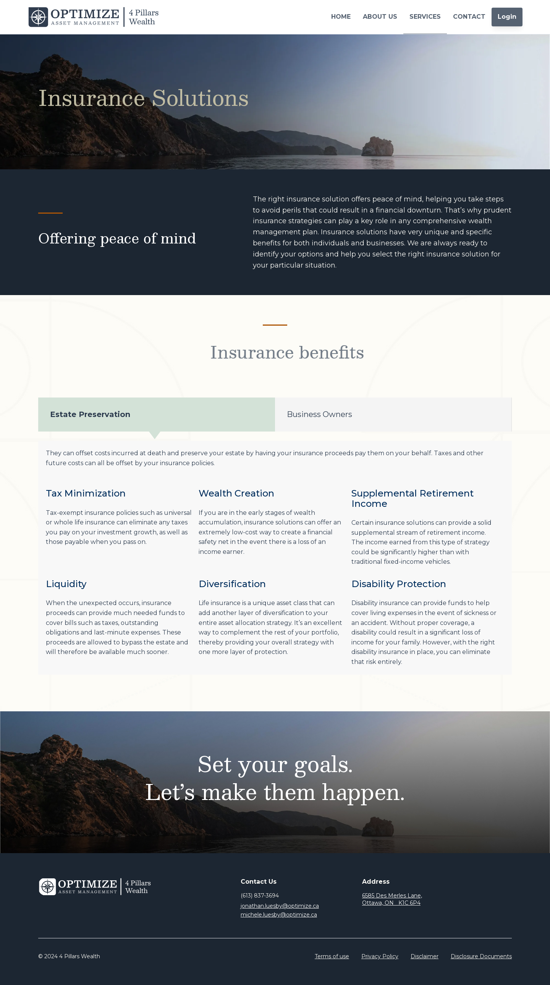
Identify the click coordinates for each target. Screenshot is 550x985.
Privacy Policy (379, 956)
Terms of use (332, 956)
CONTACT (469, 16)
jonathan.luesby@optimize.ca (280, 905)
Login (507, 16)
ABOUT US (380, 16)
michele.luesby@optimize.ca (279, 914)
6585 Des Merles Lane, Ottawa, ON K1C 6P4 (392, 899)
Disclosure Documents (481, 956)
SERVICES (425, 16)
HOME (341, 16)
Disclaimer (424, 956)
